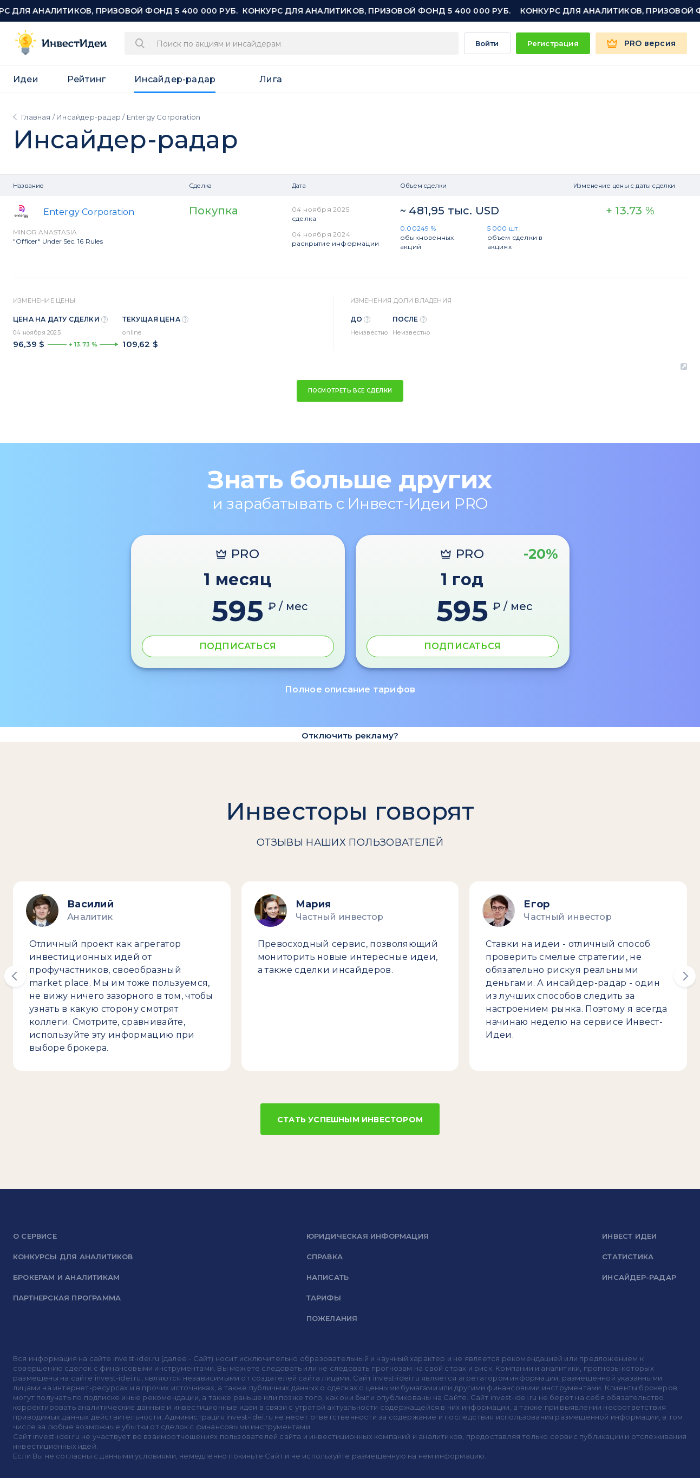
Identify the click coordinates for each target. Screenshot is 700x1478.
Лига (270, 79)
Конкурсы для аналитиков (73, 1256)
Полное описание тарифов (350, 689)
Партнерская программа (67, 1297)
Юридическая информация (367, 1236)
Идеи (25, 79)
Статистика (627, 1256)
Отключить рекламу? (350, 735)
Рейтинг (86, 79)
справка (324, 1256)
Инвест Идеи (629, 1236)
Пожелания (332, 1318)
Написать (327, 1277)
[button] (15, 976)
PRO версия (650, 43)
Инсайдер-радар (174, 79)
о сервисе (35, 1236)
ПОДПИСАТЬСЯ (237, 646)
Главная (35, 117)
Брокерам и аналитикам (66, 1277)
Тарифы (323, 1297)
